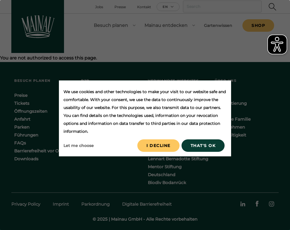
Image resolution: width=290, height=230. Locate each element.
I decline (158, 145)
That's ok (203, 145)
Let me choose (78, 145)
